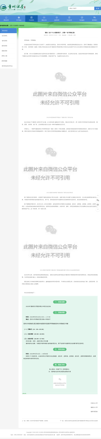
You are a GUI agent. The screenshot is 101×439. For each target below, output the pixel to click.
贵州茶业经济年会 (7, 66)
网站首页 (6, 18)
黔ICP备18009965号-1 (67, 434)
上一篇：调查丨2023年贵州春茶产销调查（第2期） (35, 420)
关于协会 (18, 18)
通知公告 (44, 18)
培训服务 (82, 18)
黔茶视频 (4, 61)
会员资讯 (4, 35)
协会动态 (22, 25)
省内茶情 (4, 40)
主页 (11, 25)
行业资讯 (31, 18)
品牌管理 (56, 18)
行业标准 (69, 18)
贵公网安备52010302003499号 (82, 434)
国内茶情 (4, 45)
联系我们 (94, 18)
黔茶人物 (4, 56)
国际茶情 (4, 51)
